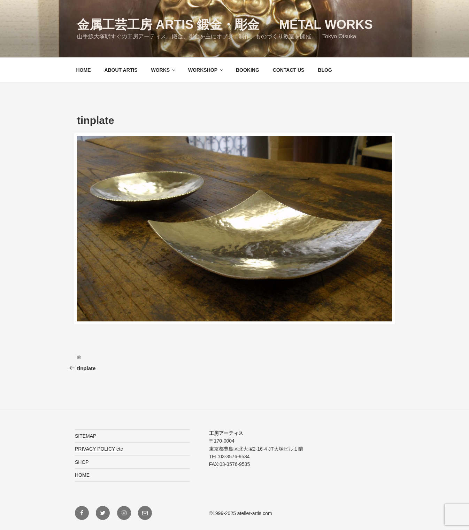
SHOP (82, 462)
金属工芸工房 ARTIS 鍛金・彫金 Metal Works (225, 24)
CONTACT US (289, 70)
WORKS (163, 70)
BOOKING (247, 70)
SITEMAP (85, 436)
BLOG (325, 70)
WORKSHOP (206, 70)
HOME (83, 70)
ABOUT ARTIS (120, 70)
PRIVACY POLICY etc (99, 449)
